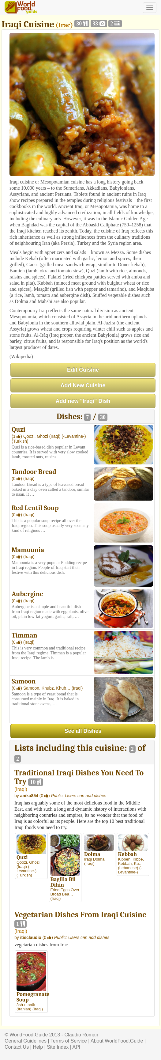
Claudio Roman (81, 1034)
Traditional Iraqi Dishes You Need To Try (79, 777)
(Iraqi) (55, 436)
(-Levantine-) (74, 436)
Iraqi (20, 789)
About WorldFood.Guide (117, 1040)
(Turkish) (20, 441)
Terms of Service (69, 1040)
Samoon (24, 681)
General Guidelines (26, 1040)
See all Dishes (82, 731)
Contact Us (17, 1047)
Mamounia (28, 550)
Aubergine (27, 594)
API (76, 1047)
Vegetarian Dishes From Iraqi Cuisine (80, 914)
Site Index (58, 1047)
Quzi (18, 429)
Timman (24, 635)
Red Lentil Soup (35, 508)
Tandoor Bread (34, 472)
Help (38, 1047)
